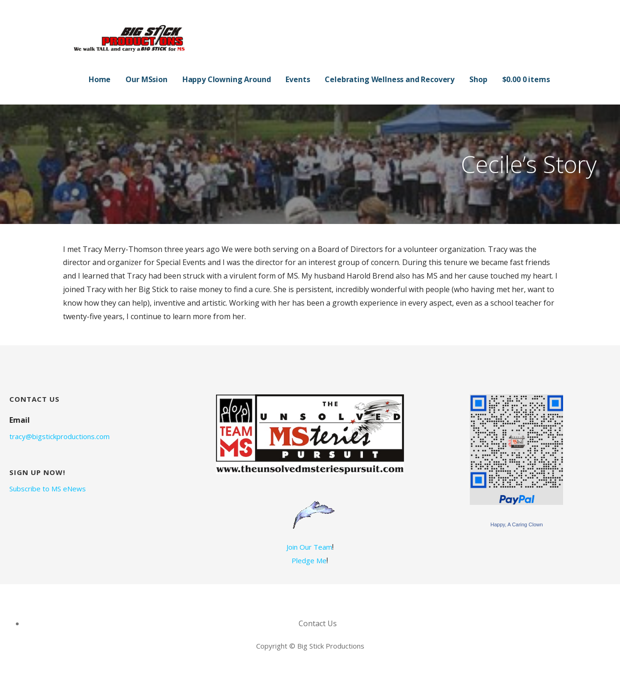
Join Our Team (309, 547)
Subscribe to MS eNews (47, 488)
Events (298, 79)
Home (100, 79)
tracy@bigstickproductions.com (59, 436)
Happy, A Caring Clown (516, 524)
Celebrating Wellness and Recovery (389, 79)
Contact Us (318, 623)
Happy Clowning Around (226, 79)
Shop (478, 79)
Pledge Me (309, 560)
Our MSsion (146, 79)
